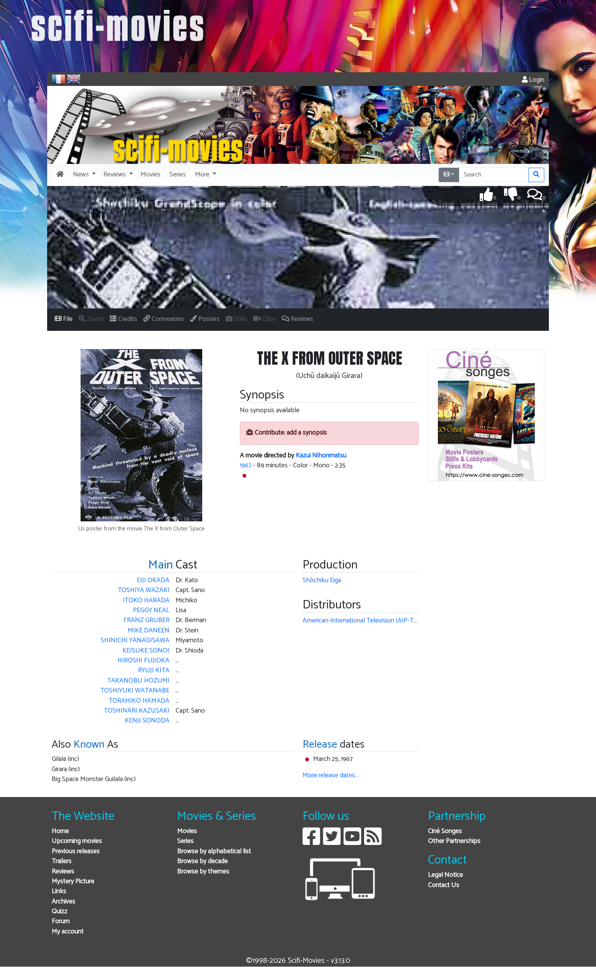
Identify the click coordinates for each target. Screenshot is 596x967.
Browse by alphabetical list (214, 851)
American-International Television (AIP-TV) (361, 620)
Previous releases (76, 851)
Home (60, 831)
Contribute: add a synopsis (286, 432)
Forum (61, 921)
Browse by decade (202, 861)
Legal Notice (445, 875)
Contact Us (443, 885)
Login (533, 80)
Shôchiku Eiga (322, 580)
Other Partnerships (454, 841)
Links (59, 891)
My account (68, 931)
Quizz (59, 911)
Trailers (61, 861)
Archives (63, 901)
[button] (83, 175)
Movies (187, 831)
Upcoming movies (77, 841)
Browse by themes (203, 871)
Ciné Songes (445, 831)
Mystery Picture (73, 881)
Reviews (63, 871)
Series (185, 841)
